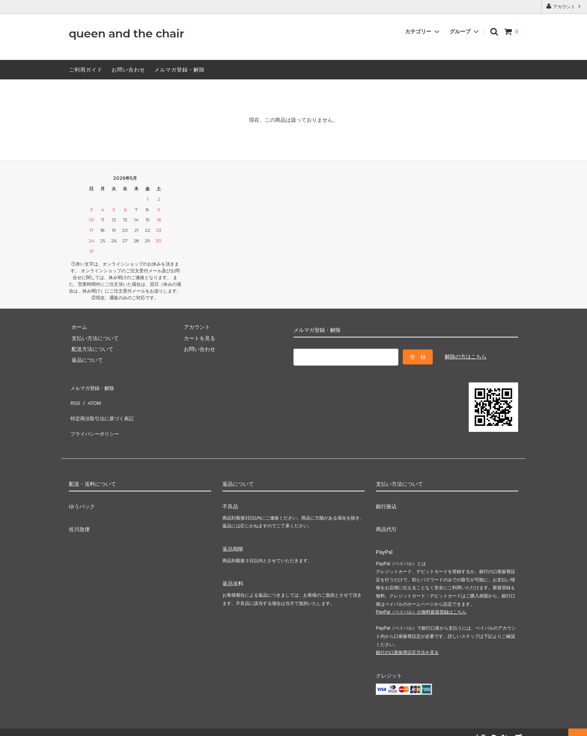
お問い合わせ (128, 70)
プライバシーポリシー (95, 419)
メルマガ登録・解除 (179, 70)
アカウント (564, 6)
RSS (74, 397)
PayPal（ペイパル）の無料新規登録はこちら (421, 600)
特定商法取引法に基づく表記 (103, 408)
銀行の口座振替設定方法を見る (407, 641)
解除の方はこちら (466, 355)
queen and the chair (126, 33)
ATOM (91, 397)
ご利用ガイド (86, 70)
